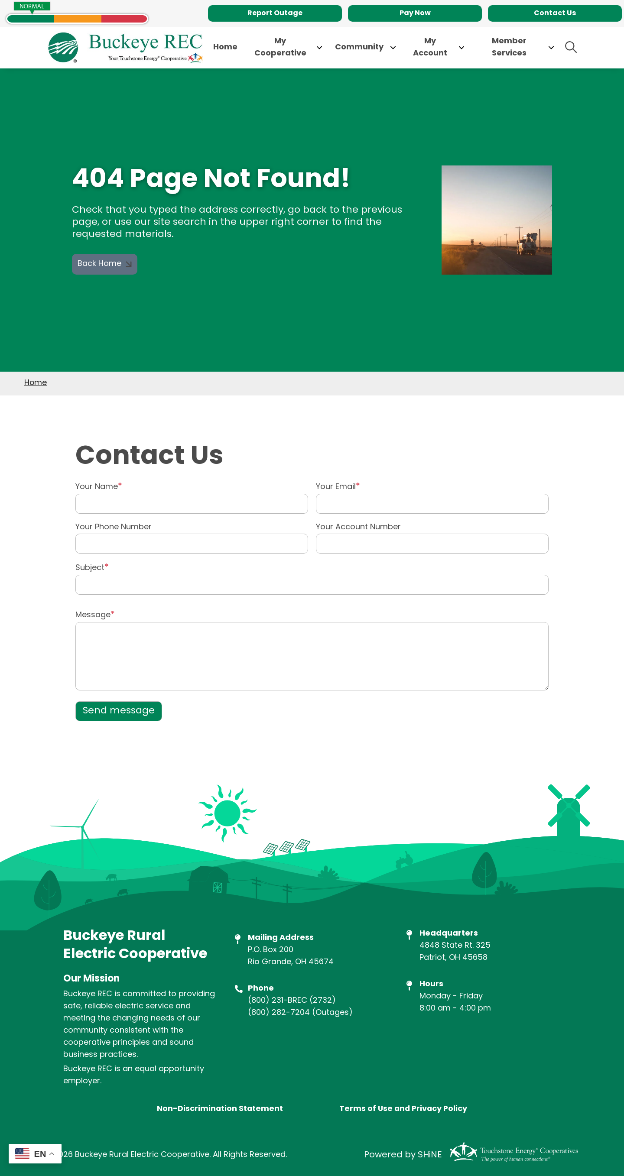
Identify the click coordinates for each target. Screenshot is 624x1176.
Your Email (336, 487)
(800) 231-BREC (277, 1001)
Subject (89, 568)
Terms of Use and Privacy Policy (403, 1109)
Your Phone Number (113, 528)
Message (92, 615)
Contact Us (555, 13)
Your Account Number (358, 528)
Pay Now (415, 13)
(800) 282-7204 (279, 1013)
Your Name (96, 487)
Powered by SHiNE (403, 1155)
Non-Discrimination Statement (218, 1109)
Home (35, 383)
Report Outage (274, 13)
